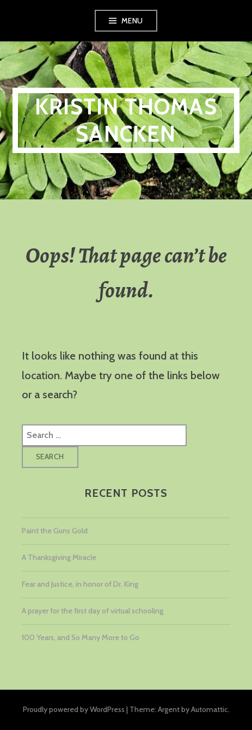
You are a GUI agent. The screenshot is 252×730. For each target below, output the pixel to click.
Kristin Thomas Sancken (126, 120)
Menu (132, 21)
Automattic (209, 709)
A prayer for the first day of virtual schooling (92, 611)
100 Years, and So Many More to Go (80, 637)
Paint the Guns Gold (55, 531)
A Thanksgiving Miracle (59, 557)
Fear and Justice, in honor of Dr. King (80, 584)
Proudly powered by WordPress (74, 709)
